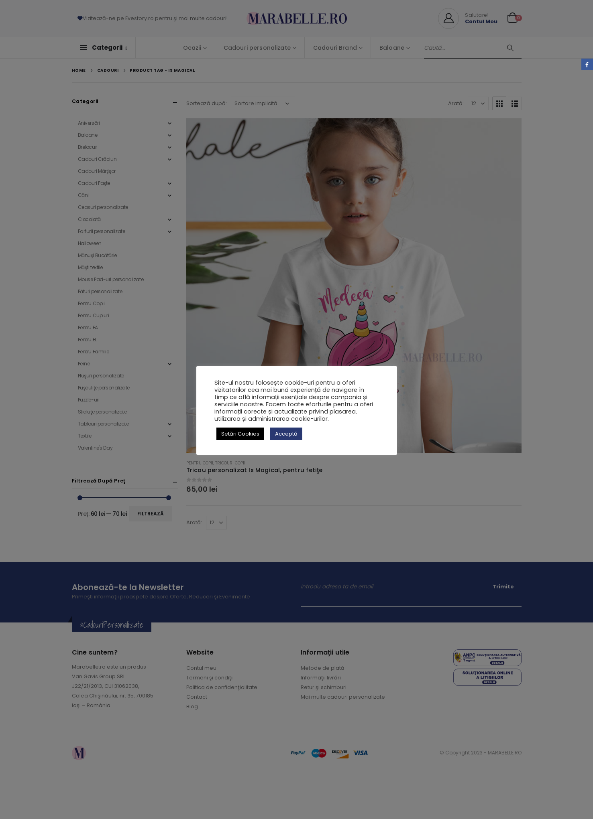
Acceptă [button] (286, 434)
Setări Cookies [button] (240, 434)
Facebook (587, 64)
